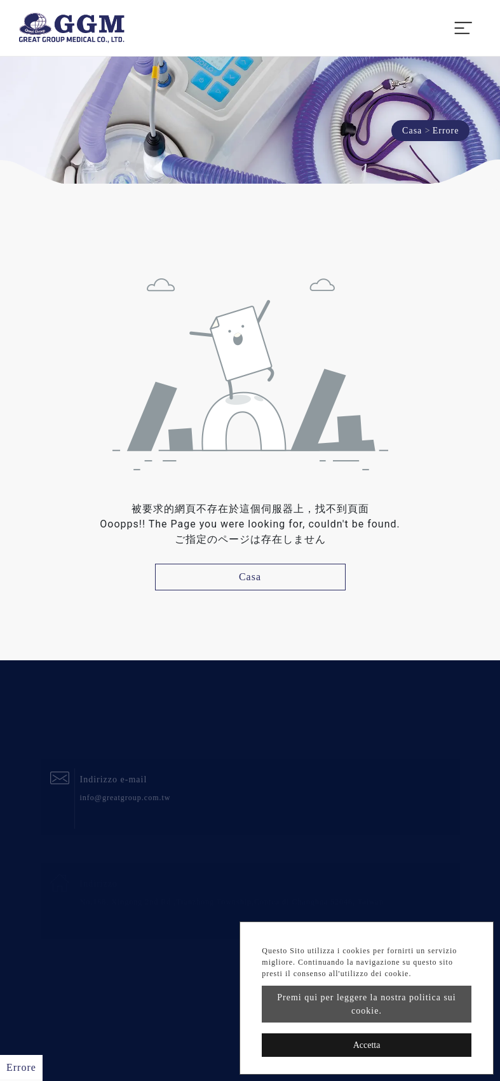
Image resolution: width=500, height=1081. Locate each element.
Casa (412, 130)
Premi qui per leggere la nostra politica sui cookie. (366, 1004)
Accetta (367, 1045)
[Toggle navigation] (463, 28)
